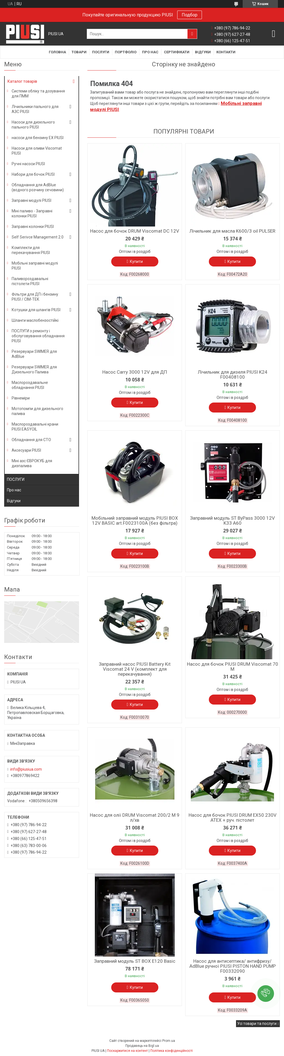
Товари (79, 52)
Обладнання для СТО (31, 440)
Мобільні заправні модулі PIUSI (35, 265)
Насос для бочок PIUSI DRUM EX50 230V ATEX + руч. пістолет (233, 818)
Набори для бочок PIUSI (33, 174)
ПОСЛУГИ (15, 479)
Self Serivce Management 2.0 (38, 237)
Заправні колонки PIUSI (33, 226)
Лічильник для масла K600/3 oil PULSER (232, 230)
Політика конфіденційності (171, 1051)
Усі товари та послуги (257, 1023)
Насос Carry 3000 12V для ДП (134, 371)
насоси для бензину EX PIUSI (38, 137)
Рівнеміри (21, 398)
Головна (57, 52)
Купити (136, 261)
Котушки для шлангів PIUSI (36, 310)
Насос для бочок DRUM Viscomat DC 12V (134, 230)
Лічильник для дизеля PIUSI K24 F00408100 (232, 374)
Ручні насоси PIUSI (28, 164)
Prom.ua (168, 1041)
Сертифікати (176, 52)
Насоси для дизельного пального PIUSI (33, 124)
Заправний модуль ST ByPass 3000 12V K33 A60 (232, 521)
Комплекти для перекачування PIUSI (31, 250)
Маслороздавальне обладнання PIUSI (30, 385)
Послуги (100, 52)
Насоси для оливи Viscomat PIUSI (37, 150)
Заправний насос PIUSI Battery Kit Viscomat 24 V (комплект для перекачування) (135, 669)
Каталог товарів (22, 81)
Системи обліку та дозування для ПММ (38, 93)
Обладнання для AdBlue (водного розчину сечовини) (38, 187)
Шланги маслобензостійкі (35, 320)
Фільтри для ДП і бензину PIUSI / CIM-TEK (35, 296)
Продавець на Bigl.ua (142, 1046)
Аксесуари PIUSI (26, 450)
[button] (265, 993)
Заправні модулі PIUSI (31, 200)
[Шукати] (192, 34)
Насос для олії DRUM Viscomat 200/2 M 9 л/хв (134, 818)
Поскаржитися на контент (127, 1051)
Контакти (225, 52)
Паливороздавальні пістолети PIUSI (30, 281)
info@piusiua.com (26, 769)
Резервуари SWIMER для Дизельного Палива (34, 369)
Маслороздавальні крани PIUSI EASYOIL (35, 426)
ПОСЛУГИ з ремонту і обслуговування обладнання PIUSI (38, 336)
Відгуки (203, 52)
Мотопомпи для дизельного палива (37, 411)
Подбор (189, 14)
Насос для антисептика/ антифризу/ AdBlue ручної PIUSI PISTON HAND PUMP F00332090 (232, 966)
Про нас (150, 52)
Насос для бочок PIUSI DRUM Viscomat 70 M (232, 667)
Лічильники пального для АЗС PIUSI (35, 109)
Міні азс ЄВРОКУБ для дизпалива (32, 463)
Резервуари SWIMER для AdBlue (34, 354)
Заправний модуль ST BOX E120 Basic (134, 961)
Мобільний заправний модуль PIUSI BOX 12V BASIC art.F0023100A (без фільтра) (135, 521)
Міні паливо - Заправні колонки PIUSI (32, 213)
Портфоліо (125, 52)
